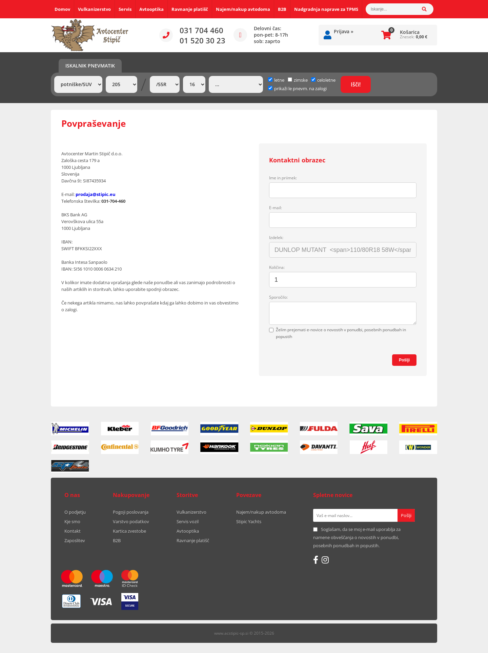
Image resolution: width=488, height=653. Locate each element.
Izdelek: (276, 237)
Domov (62, 9)
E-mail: (275, 208)
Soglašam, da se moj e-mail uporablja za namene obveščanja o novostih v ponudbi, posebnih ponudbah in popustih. (357, 537)
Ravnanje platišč (189, 9)
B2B (282, 9)
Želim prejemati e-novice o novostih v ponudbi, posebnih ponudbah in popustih (341, 333)
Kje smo (72, 521)
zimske (298, 80)
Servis (125, 9)
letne (276, 80)
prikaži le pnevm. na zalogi (300, 88)
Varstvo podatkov (131, 521)
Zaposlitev (74, 540)
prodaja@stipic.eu (96, 194)
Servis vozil (188, 521)
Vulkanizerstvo (94, 9)
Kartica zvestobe (129, 531)
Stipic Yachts (248, 521)
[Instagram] (325, 560)
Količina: (277, 267)
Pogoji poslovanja (130, 512)
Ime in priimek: (283, 178)
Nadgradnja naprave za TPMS (326, 9)
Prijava (343, 31)
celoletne (323, 80)
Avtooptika (151, 9)
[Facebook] (315, 560)
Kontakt (72, 531)
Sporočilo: (278, 297)
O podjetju (75, 512)
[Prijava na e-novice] (406, 515)
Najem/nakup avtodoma (243, 9)
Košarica (410, 32)
